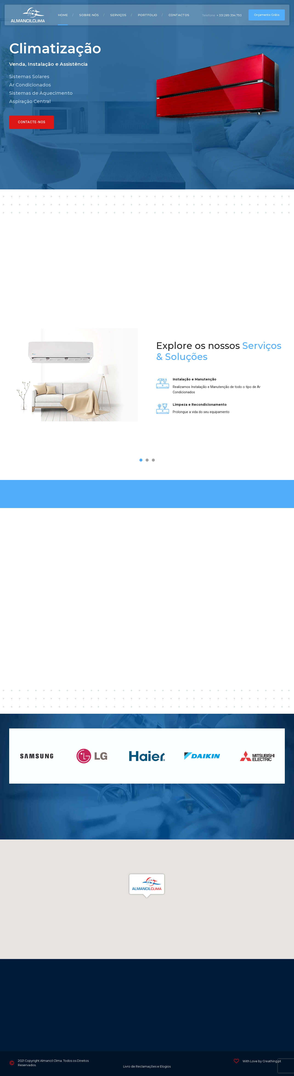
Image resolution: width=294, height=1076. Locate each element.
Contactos (179, 15)
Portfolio (147, 15)
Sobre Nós (89, 15)
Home (63, 15)
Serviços (118, 15)
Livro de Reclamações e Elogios (147, 1066)
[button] (147, 886)
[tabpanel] (147, 382)
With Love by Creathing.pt (262, 1061)
